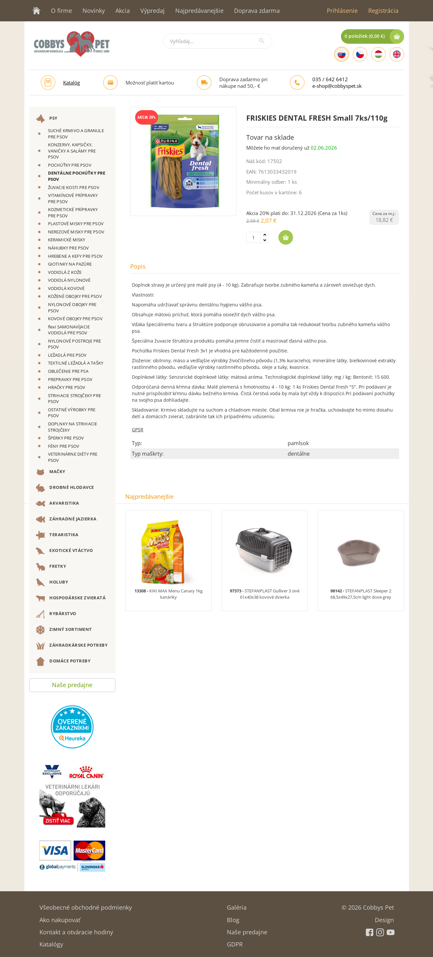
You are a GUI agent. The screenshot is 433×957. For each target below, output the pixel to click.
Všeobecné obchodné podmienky (85, 905)
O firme (61, 10)
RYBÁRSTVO (56, 614)
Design (384, 918)
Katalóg (71, 82)
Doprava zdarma (257, 10)
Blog (233, 918)
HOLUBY (52, 582)
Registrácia (383, 10)
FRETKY (51, 566)
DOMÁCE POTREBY (63, 661)
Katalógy (51, 942)
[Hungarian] (378, 54)
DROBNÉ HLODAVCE (65, 487)
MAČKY (50, 472)
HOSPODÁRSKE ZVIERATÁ (71, 598)
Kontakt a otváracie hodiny (76, 930)
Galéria (237, 905)
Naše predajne (72, 683)
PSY (47, 118)
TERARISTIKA (57, 535)
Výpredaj (152, 10)
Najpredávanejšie (199, 10)
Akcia (122, 10)
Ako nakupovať (59, 918)
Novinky (94, 10)
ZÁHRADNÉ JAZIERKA (66, 519)
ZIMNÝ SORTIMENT (64, 629)
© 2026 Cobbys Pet (368, 905)
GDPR (235, 942)
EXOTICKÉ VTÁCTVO (64, 551)
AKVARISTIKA (57, 503)
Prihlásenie (342, 10)
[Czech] (360, 54)
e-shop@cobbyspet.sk (337, 86)
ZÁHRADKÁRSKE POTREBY (72, 645)
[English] (397, 54)
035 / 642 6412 (330, 79)
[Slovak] (341, 54)
